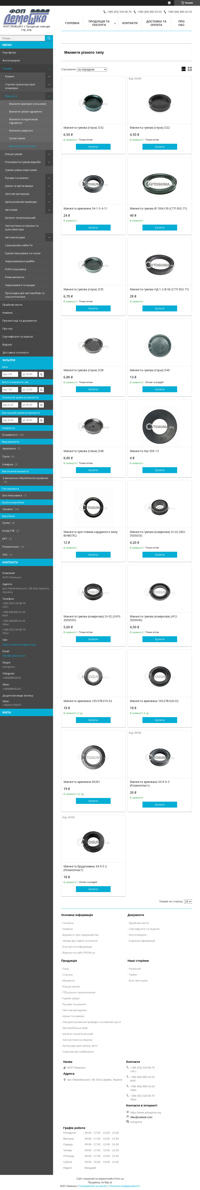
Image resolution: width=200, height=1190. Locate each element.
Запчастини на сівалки (77, 1040)
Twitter (133, 974)
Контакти (130, 23)
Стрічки (68, 974)
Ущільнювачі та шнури (20, 285)
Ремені (9, 76)
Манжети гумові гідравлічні (25, 111)
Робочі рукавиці (15, 269)
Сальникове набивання (78, 1051)
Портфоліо (9, 52)
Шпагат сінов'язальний (20, 218)
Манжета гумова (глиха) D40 (83, 451)
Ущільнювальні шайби (19, 261)
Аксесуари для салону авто (80, 1045)
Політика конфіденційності (125, 1186)
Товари (7, 68)
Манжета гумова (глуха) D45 (150, 370)
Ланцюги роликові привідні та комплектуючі (92, 1022)
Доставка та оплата (15, 352)
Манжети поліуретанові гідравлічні (23, 121)
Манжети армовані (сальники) (27, 104)
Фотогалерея (11, 60)
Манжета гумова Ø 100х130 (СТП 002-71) (158, 208)
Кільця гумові (13, 154)
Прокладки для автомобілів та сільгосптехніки (24, 295)
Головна (72, 23)
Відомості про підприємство (81, 935)
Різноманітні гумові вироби (23, 162)
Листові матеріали (17, 194)
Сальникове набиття (18, 245)
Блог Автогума (138, 980)
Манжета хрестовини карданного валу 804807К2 (90, 533)
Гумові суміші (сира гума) (21, 170)
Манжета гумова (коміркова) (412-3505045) (154, 618)
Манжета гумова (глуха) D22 (150, 127)
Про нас (7, 328)
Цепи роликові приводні (21, 202)
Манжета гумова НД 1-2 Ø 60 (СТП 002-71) (159, 289)
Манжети (11, 96)
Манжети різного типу (22, 146)
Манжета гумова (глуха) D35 (83, 289)
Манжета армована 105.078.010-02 (87, 701)
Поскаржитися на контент (93, 1186)
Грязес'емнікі (17, 138)
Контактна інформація (77, 946)
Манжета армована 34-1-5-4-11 (85, 208)
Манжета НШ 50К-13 (144, 451)
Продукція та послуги (99, 23)
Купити (93, 146)
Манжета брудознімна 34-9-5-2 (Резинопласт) (85, 868)
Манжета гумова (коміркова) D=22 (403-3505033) (158, 533)
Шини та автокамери (19, 186)
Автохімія (11, 210)
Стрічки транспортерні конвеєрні (20, 86)
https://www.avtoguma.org (18, 644)
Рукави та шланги (16, 178)
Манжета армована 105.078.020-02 (154, 701)
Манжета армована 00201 (81, 782)
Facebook (135, 968)
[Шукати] (49, 38)
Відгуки (7, 344)
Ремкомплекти (14, 277)
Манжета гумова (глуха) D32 (83, 127)
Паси (66, 968)
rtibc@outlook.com (13, 655)
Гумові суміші (71, 998)
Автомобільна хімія (75, 1028)
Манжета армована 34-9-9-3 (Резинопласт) (149, 783)
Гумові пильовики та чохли (22, 253)
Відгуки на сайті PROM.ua (79, 952)
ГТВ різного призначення (79, 992)
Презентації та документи (19, 320)
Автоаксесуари (15, 237)
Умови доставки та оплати (80, 941)
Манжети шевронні (21, 130)
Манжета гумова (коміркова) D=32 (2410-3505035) (92, 618)
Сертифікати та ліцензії (17, 336)
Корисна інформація (142, 941)
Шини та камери (73, 1016)
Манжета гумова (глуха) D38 (83, 370)
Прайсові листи (12, 304)
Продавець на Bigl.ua (100, 1182)
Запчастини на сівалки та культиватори (22, 227)
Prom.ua (119, 1178)
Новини (7, 312)
